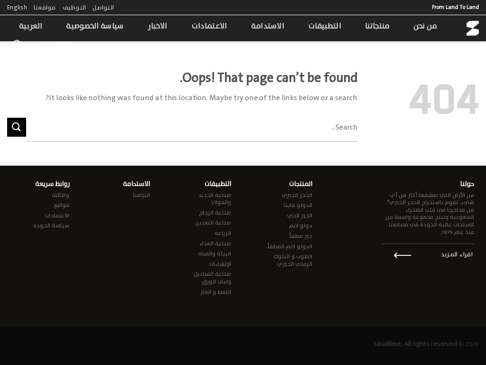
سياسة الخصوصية (94, 26)
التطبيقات (324, 26)
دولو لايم (300, 225)
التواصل (103, 7)
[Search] (17, 44)
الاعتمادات (209, 26)
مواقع (61, 205)
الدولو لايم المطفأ (289, 246)
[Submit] (16, 127)
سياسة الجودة (51, 225)
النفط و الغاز (215, 292)
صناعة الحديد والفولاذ (214, 198)
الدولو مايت (297, 205)
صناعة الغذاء (215, 243)
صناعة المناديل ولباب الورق (212, 277)
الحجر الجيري (296, 195)
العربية (30, 26)
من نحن (425, 26)
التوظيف (74, 7)
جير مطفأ (300, 236)
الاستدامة (268, 26)
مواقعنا (45, 7)
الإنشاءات (220, 264)
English (17, 7)
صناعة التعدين (213, 222)
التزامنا (141, 195)
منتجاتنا (377, 26)
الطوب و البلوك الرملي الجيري (292, 260)
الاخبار (158, 26)
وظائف (60, 195)
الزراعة (223, 233)
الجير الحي (299, 215)
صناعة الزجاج (215, 212)
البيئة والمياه (214, 253)
